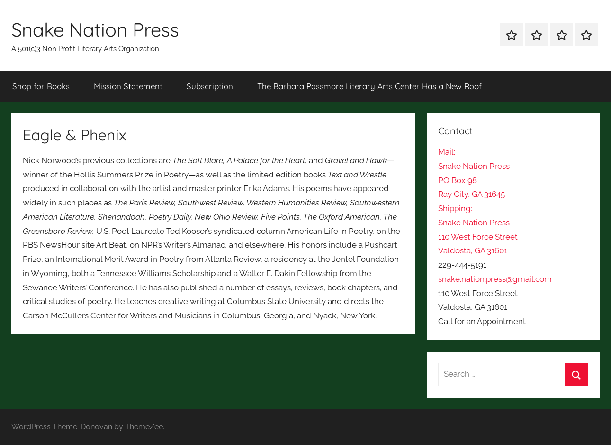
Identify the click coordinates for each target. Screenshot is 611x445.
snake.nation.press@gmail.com (495, 279)
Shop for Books (41, 86)
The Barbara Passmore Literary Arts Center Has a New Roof (369, 86)
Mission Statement (128, 86)
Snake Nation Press (95, 29)
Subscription (210, 86)
